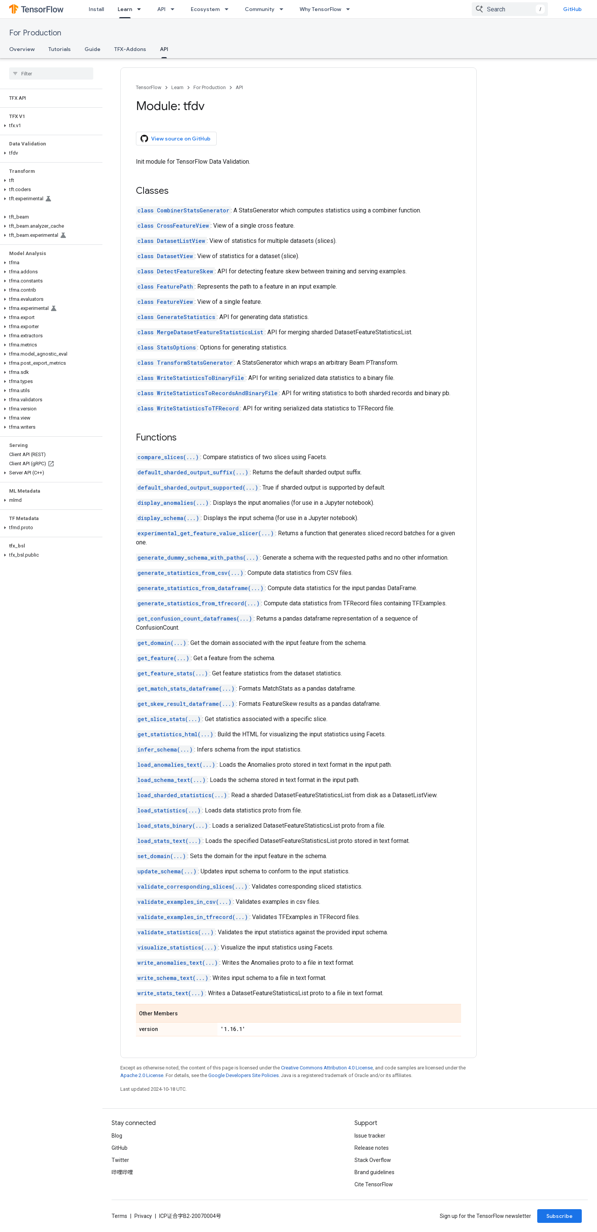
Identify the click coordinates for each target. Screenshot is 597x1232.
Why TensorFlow (320, 9)
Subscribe (559, 1216)
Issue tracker (369, 1136)
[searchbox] (51, 73)
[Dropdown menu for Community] (284, 9)
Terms (119, 1216)
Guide (93, 49)
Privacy (143, 1216)
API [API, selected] (164, 49)
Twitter (120, 1160)
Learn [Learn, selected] (125, 9)
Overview (22, 49)
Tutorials (59, 49)
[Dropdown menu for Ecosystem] (229, 9)
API (161, 9)
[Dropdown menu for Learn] (141, 9)
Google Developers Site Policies (243, 1075)
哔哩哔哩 (122, 1172)
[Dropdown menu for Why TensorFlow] (350, 9)
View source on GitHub (175, 138)
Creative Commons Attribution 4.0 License (327, 1068)
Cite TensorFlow (373, 1184)
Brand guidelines (374, 1172)
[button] (49, 125)
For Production (35, 33)
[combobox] (510, 9)
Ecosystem (205, 9)
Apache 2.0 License (141, 1075)
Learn (177, 87)
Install (96, 9)
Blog (117, 1136)
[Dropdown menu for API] (175, 9)
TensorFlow (148, 87)
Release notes (371, 1148)
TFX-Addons (130, 49)
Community (260, 9)
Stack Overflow (372, 1160)
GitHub (572, 9)
